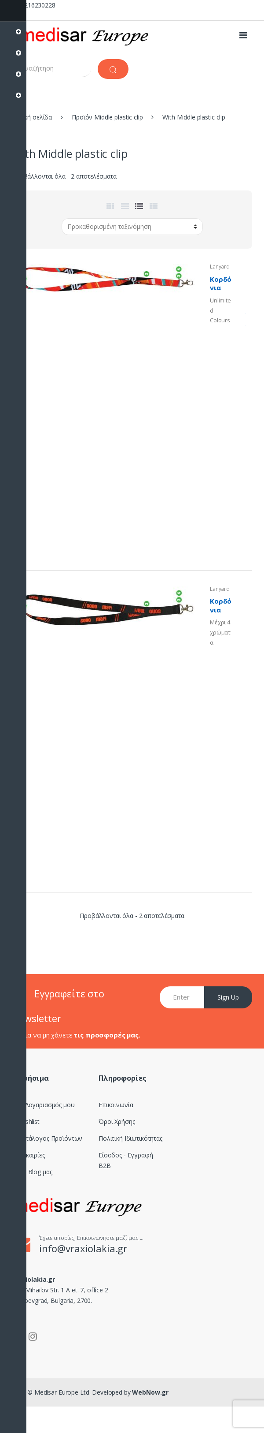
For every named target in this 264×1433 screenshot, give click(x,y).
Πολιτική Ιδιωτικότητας (130, 1138)
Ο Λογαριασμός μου (46, 1105)
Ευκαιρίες (31, 1155)
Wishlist (29, 1121)
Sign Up (228, 997)
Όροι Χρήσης (117, 1121)
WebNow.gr (150, 1392)
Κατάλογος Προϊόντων (50, 1138)
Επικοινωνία (116, 1105)
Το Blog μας (35, 1172)
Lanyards (220, 269)
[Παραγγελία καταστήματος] (132, 226)
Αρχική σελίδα (32, 117)
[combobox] (51, 68)
